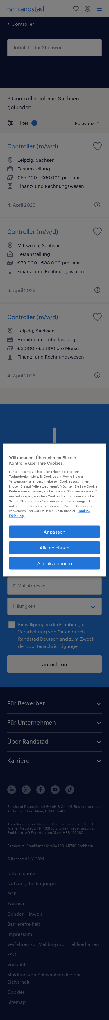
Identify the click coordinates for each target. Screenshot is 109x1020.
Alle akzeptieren (54, 563)
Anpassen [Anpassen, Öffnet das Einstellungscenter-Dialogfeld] (54, 531)
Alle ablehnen (54, 547)
